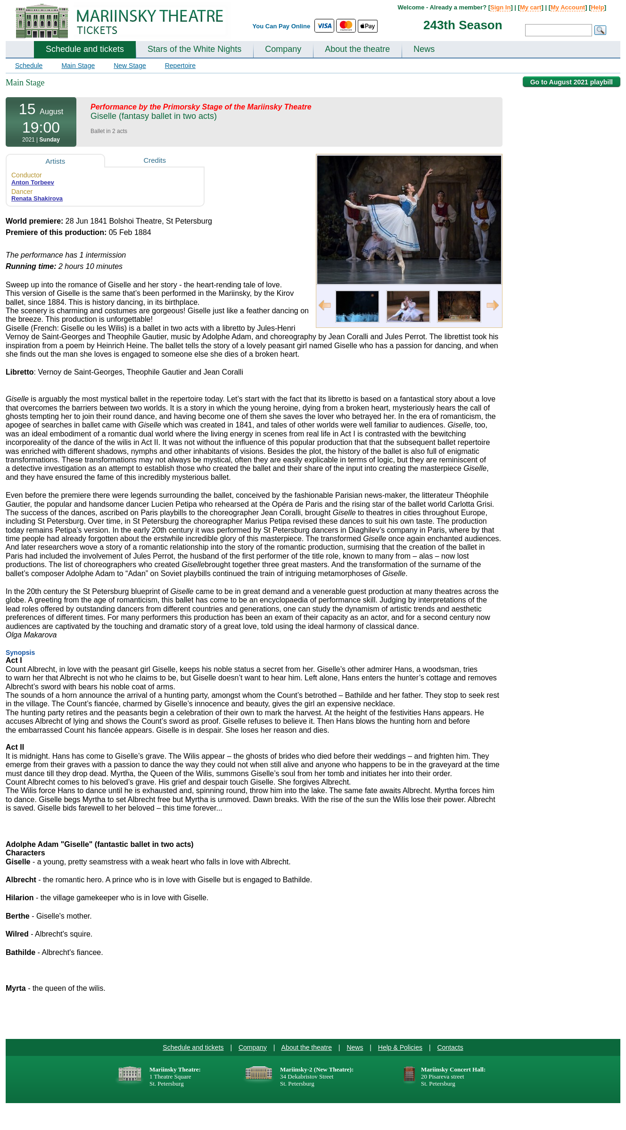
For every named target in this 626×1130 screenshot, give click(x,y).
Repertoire (180, 65)
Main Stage (78, 65)
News (424, 49)
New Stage (130, 65)
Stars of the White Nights (194, 49)
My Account (568, 7)
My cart (531, 7)
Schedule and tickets (85, 49)
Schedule (28, 65)
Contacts (450, 1047)
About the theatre (357, 49)
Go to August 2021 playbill (571, 82)
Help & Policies (400, 1047)
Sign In (500, 7)
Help (597, 7)
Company (283, 49)
